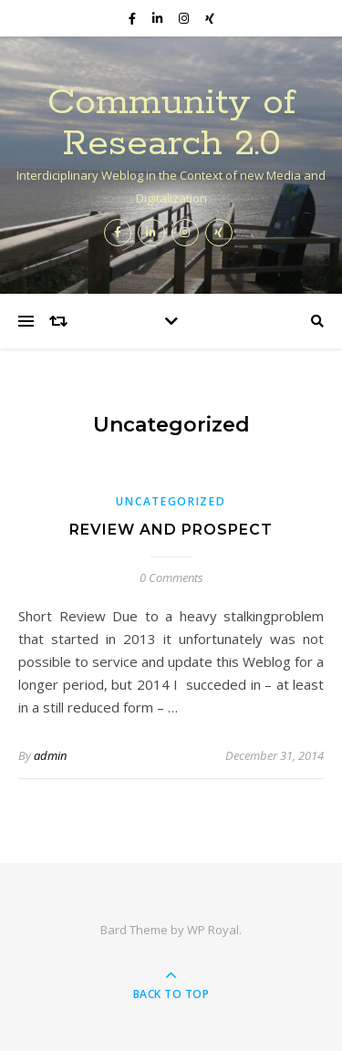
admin (50, 755)
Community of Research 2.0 (171, 123)
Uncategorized (170, 501)
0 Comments (171, 577)
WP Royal (213, 929)
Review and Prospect (171, 529)
